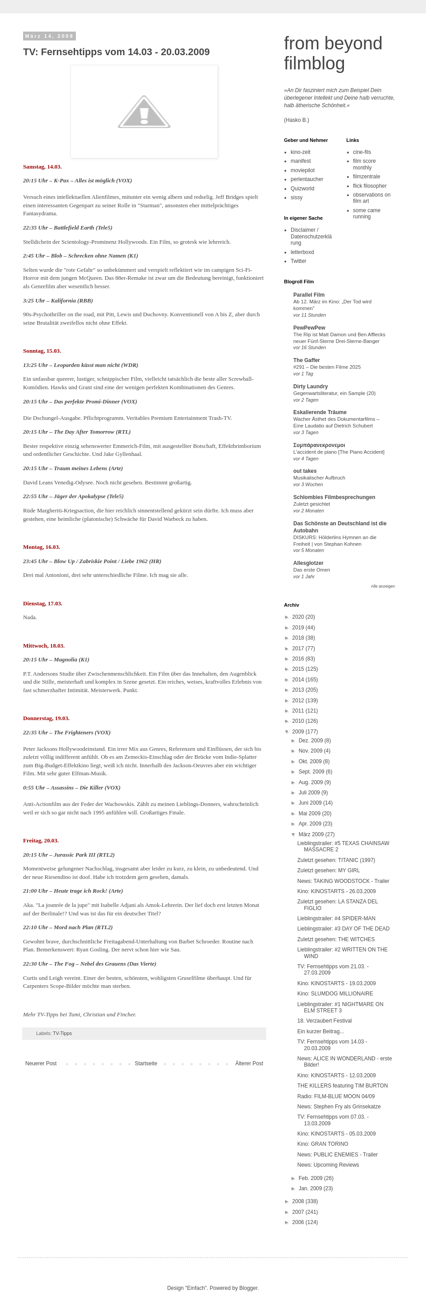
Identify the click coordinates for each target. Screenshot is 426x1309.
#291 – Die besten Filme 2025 (327, 367)
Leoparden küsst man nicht (86, 365)
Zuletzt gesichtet (311, 504)
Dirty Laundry (310, 386)
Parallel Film (309, 295)
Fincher (125, 1014)
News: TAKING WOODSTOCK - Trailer (343, 881)
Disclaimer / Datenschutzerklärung (311, 236)
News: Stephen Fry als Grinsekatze (339, 1107)
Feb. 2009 (311, 1178)
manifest (301, 161)
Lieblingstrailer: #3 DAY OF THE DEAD (343, 929)
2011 (299, 711)
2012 (299, 700)
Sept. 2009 (312, 772)
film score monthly (364, 164)
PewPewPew (309, 328)
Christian (94, 1014)
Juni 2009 (311, 803)
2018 (299, 638)
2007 (299, 1212)
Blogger (248, 1288)
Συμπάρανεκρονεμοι (319, 445)
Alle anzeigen (383, 586)
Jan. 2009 (311, 1188)
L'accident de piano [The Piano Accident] (338, 452)
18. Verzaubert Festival (324, 1021)
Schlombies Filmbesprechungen (334, 497)
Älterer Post (249, 1063)
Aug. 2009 (311, 782)
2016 (299, 659)
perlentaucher (307, 179)
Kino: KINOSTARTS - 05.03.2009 (336, 1134)
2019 (299, 627)
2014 (299, 680)
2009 (299, 732)
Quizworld (302, 188)
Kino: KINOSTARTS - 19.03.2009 (336, 983)
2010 (299, 721)
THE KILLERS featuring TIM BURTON (342, 1086)
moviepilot (303, 170)
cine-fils (362, 152)
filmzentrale (366, 176)
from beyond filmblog (333, 53)
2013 (299, 690)
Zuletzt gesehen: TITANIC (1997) (336, 860)
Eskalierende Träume (320, 412)
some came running (367, 213)
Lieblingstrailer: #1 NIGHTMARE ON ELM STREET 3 (340, 1007)
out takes (305, 471)
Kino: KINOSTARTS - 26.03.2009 (336, 891)
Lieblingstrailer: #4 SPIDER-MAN (336, 918)
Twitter (298, 261)
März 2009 (312, 834)
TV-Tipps (62, 1033)
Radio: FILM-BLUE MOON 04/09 (336, 1096)
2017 (299, 648)
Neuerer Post (41, 1063)
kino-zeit (301, 152)
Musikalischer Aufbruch (319, 477)
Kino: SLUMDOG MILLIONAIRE (335, 994)
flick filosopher (370, 186)
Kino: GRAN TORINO (322, 1144)
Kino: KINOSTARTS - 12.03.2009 (336, 1075)
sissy (297, 197)
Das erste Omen (311, 569)
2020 (299, 617)
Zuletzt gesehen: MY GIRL (328, 870)
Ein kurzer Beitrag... (320, 1031)
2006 (299, 1222)
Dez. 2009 (311, 740)
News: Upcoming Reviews (328, 1165)
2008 (299, 1201)
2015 (299, 669)
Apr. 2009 (311, 824)
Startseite (146, 1063)
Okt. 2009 (311, 761)
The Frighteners (73, 732)
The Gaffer (306, 360)
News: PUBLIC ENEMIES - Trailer (337, 1155)
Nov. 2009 (311, 751)
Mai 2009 (310, 813)
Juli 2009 (310, 792)
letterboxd (302, 252)
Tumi (74, 1014)
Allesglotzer (308, 563)
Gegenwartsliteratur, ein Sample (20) (334, 393)
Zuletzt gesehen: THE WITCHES (336, 939)
